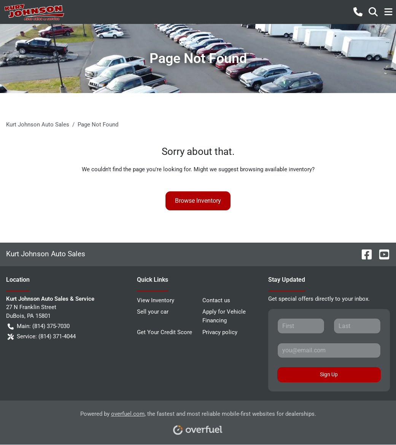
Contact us (216, 300)
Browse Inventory (198, 200)
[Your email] (329, 350)
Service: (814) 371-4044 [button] (42, 336)
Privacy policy (219, 332)
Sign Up (329, 374)
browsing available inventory (276, 169)
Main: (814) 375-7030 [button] (39, 326)
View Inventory (155, 300)
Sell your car (153, 311)
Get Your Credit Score (164, 332)
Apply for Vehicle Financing (224, 316)
